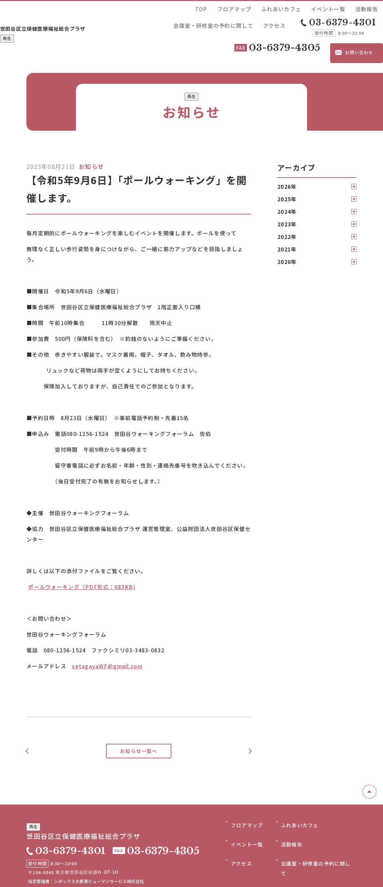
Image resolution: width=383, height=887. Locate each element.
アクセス (372, 8)
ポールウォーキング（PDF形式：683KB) (81, 555)
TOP (168, 8)
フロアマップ (191, 8)
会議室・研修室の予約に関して (328, 8)
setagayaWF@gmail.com (107, 634)
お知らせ (91, 134)
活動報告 (284, 8)
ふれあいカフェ (224, 8)
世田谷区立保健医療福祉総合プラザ (69, 15)
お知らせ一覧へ (139, 719)
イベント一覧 (257, 8)
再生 (7, 27)
